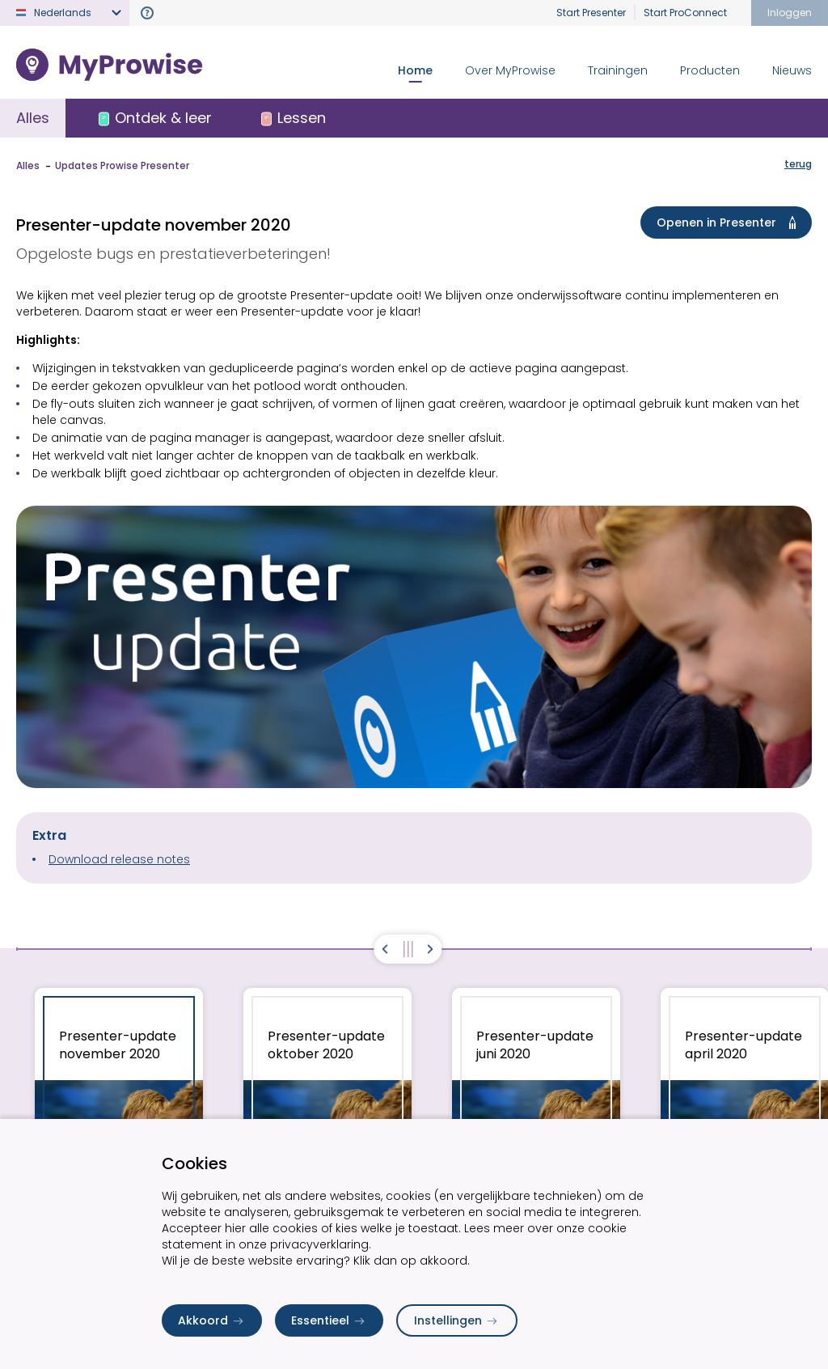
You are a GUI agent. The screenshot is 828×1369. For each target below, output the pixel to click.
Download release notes (119, 859)
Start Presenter (591, 12)
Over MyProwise (510, 70)
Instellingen (457, 1320)
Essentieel (329, 1320)
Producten (710, 70)
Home (415, 70)
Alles (32, 118)
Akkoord (212, 1320)
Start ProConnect (685, 12)
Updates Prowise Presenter (122, 165)
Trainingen (618, 70)
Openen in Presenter (729, 222)
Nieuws (792, 70)
